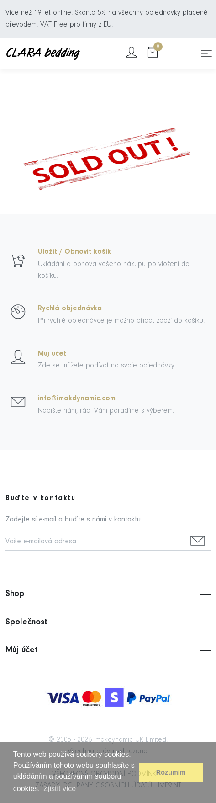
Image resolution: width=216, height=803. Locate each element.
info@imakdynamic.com (77, 398)
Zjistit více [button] (59, 788)
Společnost (108, 622)
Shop (108, 594)
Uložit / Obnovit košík (74, 251)
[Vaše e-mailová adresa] (95, 542)
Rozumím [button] (171, 772)
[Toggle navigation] (206, 53)
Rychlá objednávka (70, 308)
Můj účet (52, 353)
